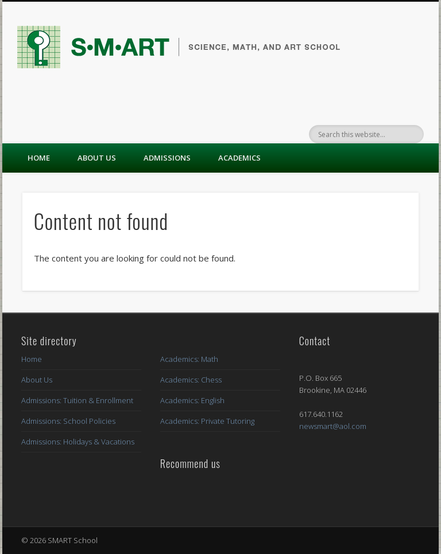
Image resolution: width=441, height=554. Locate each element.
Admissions (167, 158)
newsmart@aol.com (332, 426)
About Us (97, 158)
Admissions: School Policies (68, 421)
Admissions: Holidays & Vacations (77, 441)
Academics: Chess (191, 379)
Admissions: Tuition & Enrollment (77, 400)
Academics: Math (189, 359)
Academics (239, 158)
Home (39, 158)
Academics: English (192, 400)
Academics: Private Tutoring (207, 421)
